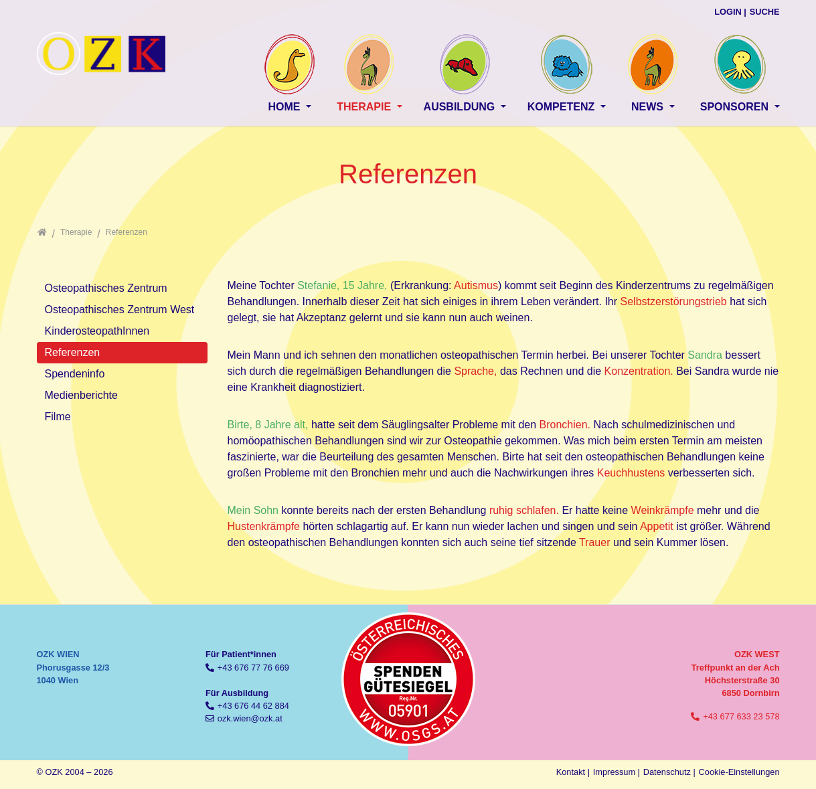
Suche (765, 12)
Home (285, 106)
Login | (730, 12)
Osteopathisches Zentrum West (120, 309)
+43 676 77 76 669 (253, 668)
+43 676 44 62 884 (253, 706)
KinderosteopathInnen (97, 331)
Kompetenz (562, 106)
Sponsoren (736, 106)
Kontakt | (573, 772)
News (648, 106)
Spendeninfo (75, 373)
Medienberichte (81, 395)
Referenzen (72, 352)
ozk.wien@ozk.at (250, 718)
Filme (58, 416)
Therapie (365, 106)
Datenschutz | (669, 772)
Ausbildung (461, 106)
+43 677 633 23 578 (741, 716)
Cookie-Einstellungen (739, 772)
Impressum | (616, 772)
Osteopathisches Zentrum (106, 288)
